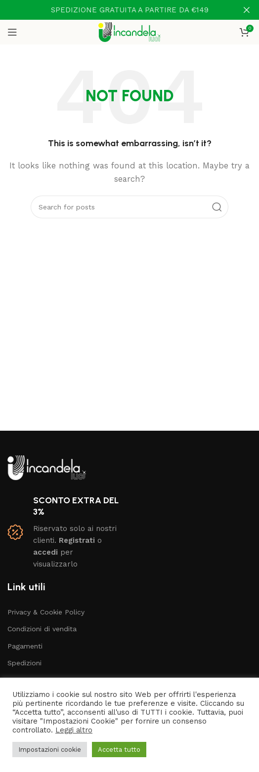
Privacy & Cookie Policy (46, 612)
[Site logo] (129, 31)
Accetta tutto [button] (119, 749)
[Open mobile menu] (12, 32)
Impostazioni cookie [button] (49, 749)
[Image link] (46, 466)
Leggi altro (73, 730)
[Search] (129, 207)
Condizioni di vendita (42, 629)
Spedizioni (24, 663)
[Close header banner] (246, 10)
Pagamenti (25, 646)
